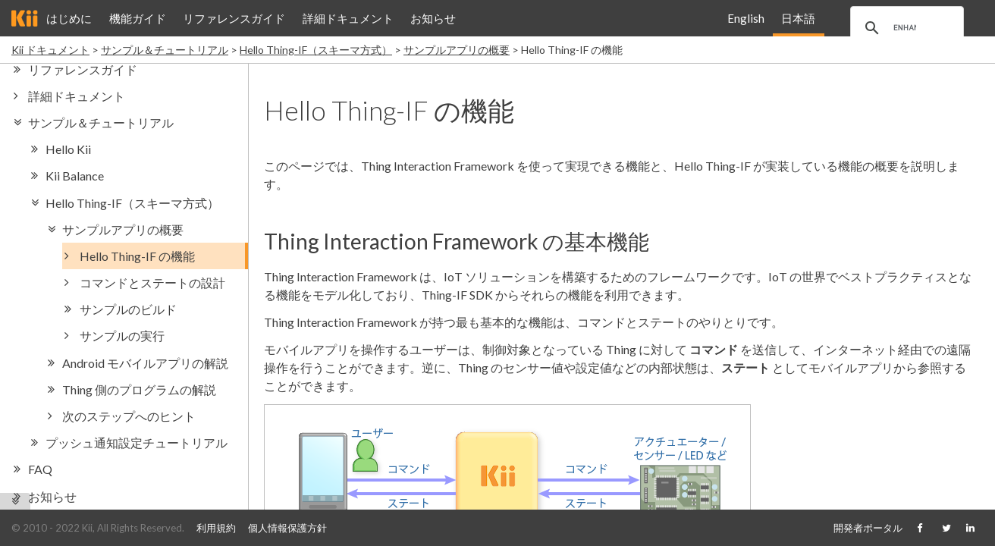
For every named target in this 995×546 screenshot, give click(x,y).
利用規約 (216, 528)
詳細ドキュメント (348, 18)
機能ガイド (137, 18)
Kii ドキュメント (50, 49)
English (745, 18)
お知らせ (433, 18)
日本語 (798, 18)
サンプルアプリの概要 (456, 49)
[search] (904, 28)
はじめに (69, 18)
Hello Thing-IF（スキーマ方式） (316, 49)
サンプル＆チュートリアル (164, 49)
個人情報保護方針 (287, 528)
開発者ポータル (867, 528)
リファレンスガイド (234, 18)
